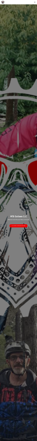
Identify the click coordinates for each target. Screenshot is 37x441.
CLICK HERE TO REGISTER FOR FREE (18, 225)
